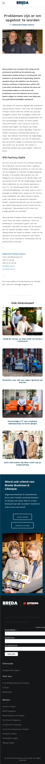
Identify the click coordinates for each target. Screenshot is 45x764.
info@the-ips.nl (8, 266)
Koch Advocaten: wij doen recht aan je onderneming (22, 463)
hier (31, 284)
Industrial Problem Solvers (23, 25)
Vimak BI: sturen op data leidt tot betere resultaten (22, 340)
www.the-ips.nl (8, 269)
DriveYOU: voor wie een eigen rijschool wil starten (22, 381)
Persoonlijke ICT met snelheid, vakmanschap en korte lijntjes (22, 422)
